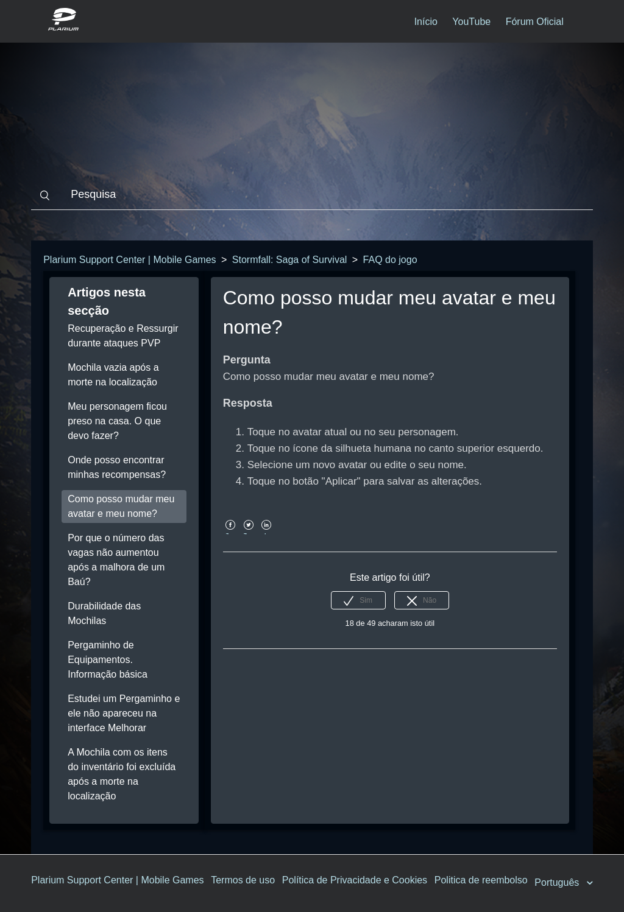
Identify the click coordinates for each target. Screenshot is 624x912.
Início (426, 21)
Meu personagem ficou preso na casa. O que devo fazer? (117, 421)
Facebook (230, 533)
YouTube (471, 21)
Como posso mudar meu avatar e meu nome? (121, 506)
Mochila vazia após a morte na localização (113, 374)
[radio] (358, 600)
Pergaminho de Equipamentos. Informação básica (107, 659)
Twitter (248, 533)
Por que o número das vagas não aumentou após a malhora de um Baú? (116, 560)
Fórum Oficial (535, 21)
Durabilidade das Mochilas (104, 613)
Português (557, 882)
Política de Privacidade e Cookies (354, 880)
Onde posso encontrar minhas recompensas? (117, 467)
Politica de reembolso (481, 880)
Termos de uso (243, 880)
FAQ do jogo (390, 259)
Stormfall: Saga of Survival (289, 259)
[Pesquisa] (312, 195)
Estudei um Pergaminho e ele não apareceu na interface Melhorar (124, 713)
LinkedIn (266, 533)
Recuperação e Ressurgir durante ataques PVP (123, 335)
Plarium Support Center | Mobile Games (129, 259)
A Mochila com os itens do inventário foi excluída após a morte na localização (122, 774)
